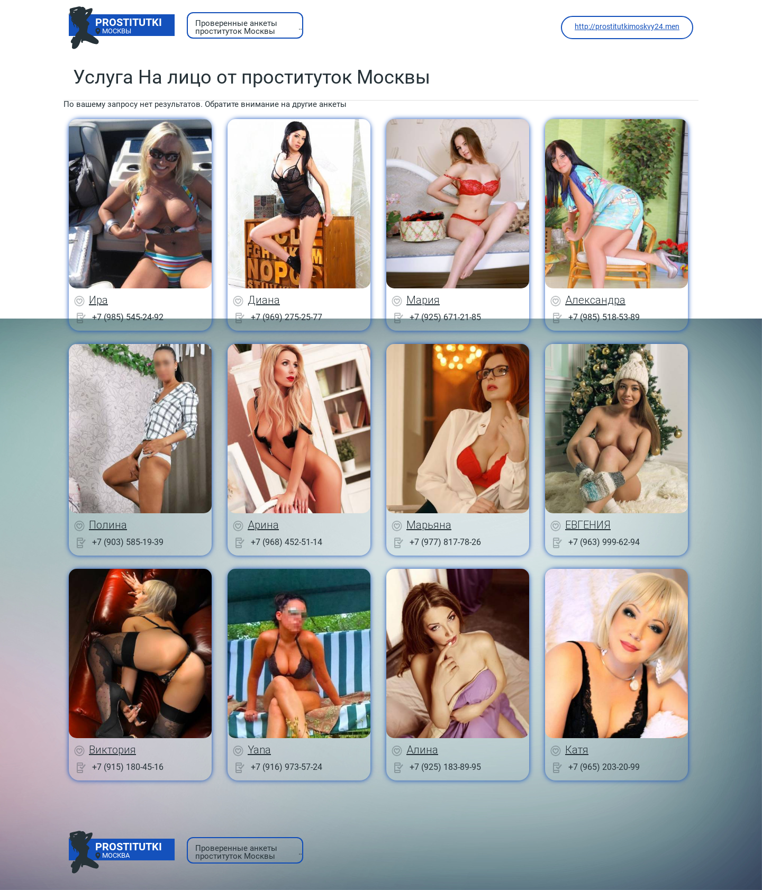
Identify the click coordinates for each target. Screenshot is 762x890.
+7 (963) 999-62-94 (604, 542)
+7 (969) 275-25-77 (286, 317)
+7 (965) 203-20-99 (604, 767)
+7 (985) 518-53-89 (604, 317)
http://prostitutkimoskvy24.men (627, 26)
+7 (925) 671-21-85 (445, 317)
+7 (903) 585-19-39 (128, 542)
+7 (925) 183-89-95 (445, 767)
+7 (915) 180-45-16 (128, 767)
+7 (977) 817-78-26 (445, 542)
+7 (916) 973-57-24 (286, 767)
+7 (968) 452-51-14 (286, 542)
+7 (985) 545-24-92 (128, 317)
